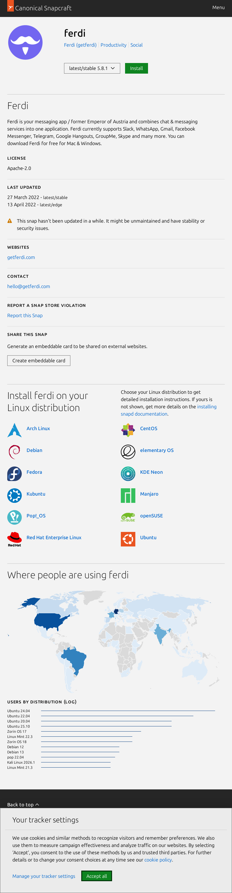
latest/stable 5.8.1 (92, 68)
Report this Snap (25, 315)
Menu (218, 7)
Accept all (96, 876)
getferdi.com (21, 257)
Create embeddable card (38, 360)
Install (136, 68)
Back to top (23, 804)
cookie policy (158, 859)
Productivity (114, 45)
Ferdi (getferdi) (81, 45)
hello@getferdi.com (28, 286)
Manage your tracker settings (43, 876)
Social (136, 45)
